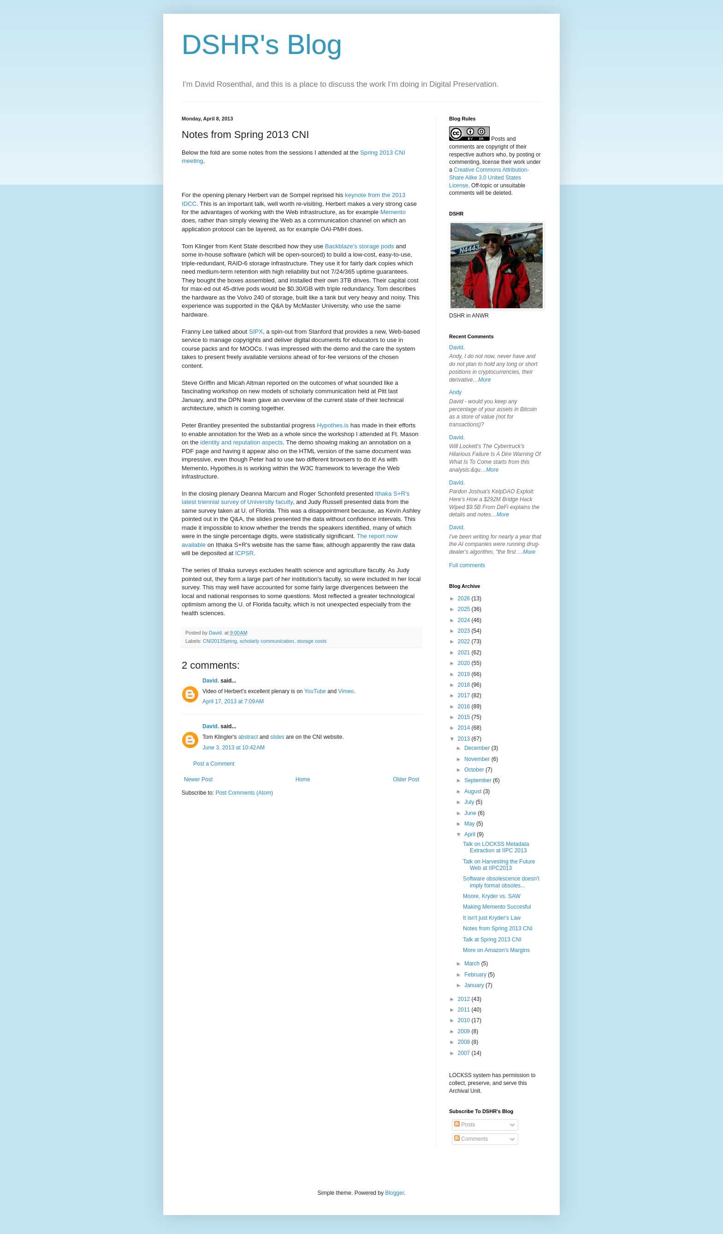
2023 (465, 631)
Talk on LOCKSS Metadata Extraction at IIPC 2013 (496, 847)
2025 (465, 609)
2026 (465, 598)
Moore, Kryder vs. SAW (492, 896)
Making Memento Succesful (497, 907)
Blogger (394, 1193)
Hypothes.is (333, 425)
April (470, 834)
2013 (465, 739)
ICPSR (244, 553)
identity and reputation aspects (241, 442)
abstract (248, 737)
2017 (465, 695)
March (472, 963)
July (470, 802)
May (470, 824)
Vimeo (346, 691)
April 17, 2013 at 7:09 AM (233, 701)
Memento (393, 212)
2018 (465, 685)
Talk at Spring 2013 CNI (492, 939)
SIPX (256, 331)
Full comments (467, 565)
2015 (465, 717)
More (484, 380)
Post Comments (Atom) (244, 793)
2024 (465, 620)
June (471, 813)
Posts (464, 1124)
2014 (465, 728)
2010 (465, 1020)
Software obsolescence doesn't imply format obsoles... (501, 881)
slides (277, 737)
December (478, 748)
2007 (465, 1053)
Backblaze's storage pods (359, 246)
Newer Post (198, 779)
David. (210, 680)
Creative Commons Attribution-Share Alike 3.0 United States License (489, 178)
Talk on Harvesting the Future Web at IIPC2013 (499, 864)
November (478, 759)
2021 (465, 652)
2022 (465, 641)
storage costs (311, 641)
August (473, 791)
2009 (465, 1031)
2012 (465, 999)
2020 (465, 663)
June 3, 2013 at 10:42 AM (233, 747)
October (475, 770)
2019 (465, 674)
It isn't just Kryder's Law (492, 918)
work (519, 162)
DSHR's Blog (262, 44)
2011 (465, 1009)
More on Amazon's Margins (496, 950)
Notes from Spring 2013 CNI (498, 928)
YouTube (315, 691)
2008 (465, 1042)
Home (303, 779)
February (476, 974)
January (475, 985)
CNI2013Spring (220, 641)
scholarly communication (267, 641)
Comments (471, 1139)
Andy (455, 392)
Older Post (406, 779)
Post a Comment (213, 764)
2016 (465, 706)
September (478, 780)
